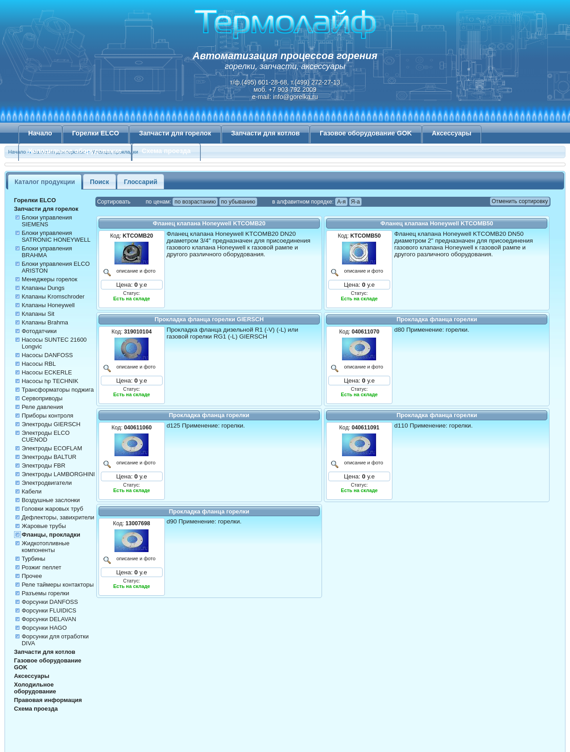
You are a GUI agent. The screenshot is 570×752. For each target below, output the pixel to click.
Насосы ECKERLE (47, 372)
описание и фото (134, 271)
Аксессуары (451, 133)
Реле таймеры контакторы (58, 584)
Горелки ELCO (95, 133)
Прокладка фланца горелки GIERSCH (208, 319)
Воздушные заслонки (51, 500)
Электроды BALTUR (49, 456)
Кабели (32, 491)
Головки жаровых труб (52, 508)
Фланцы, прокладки (51, 534)
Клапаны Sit (38, 313)
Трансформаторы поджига (58, 389)
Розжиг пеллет (41, 567)
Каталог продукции (45, 181)
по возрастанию (195, 202)
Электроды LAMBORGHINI (58, 474)
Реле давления (42, 406)
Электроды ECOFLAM (52, 448)
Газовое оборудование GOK (366, 133)
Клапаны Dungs (43, 287)
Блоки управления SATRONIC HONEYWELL (56, 236)
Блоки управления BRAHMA (47, 252)
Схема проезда (166, 150)
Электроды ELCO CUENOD (46, 436)
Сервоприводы (42, 398)
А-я (341, 202)
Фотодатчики (39, 331)
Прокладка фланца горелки (437, 319)
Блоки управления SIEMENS (47, 221)
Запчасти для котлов (265, 133)
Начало (40, 133)
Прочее (32, 576)
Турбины (33, 558)
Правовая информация (48, 700)
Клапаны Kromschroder (53, 296)
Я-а (355, 202)
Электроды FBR (43, 465)
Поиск (99, 181)
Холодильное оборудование (75, 150)
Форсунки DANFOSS (50, 601)
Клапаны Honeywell (48, 305)
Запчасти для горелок (175, 133)
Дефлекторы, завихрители (58, 517)
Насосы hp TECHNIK (50, 381)
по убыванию (238, 202)
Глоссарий (141, 181)
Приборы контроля (48, 415)
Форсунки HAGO (44, 627)
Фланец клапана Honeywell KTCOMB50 (437, 223)
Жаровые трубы (44, 526)
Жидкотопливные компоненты (45, 546)
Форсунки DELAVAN (49, 619)
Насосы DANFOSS (47, 355)
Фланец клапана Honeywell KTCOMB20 (209, 223)
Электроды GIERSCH (51, 424)
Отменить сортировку (520, 201)
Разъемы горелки (45, 593)
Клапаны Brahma (45, 322)
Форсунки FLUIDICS (49, 610)
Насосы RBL (39, 363)
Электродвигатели (47, 482)
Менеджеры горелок (49, 279)
